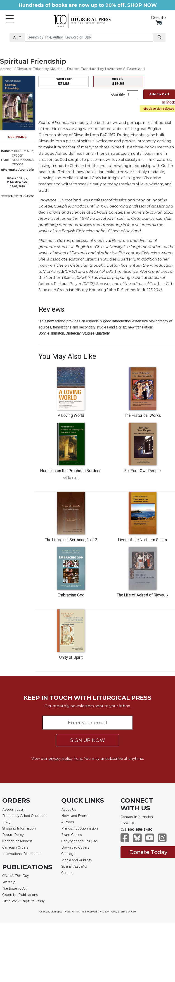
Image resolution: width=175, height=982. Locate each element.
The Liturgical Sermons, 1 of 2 (71, 540)
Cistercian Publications (20, 895)
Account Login (14, 809)
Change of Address (17, 841)
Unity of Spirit (71, 657)
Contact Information (137, 817)
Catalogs (68, 854)
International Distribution (22, 854)
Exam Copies (71, 835)
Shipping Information (19, 828)
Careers (67, 873)
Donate (158, 17)
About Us (68, 809)
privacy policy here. (65, 758)
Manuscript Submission (79, 828)
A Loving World (71, 415)
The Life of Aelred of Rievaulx (142, 595)
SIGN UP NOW (87, 740)
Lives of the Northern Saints (142, 540)
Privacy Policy (108, 911)
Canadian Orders (15, 847)
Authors (67, 822)
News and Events (75, 816)
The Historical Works (142, 415)
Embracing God (71, 595)
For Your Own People (142, 470)
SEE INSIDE (17, 137)
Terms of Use (127, 911)
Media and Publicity (76, 860)
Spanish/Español (74, 866)
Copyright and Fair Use (79, 841)
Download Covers (75, 847)
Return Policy (13, 835)
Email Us (127, 823)
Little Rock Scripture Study (23, 901)
